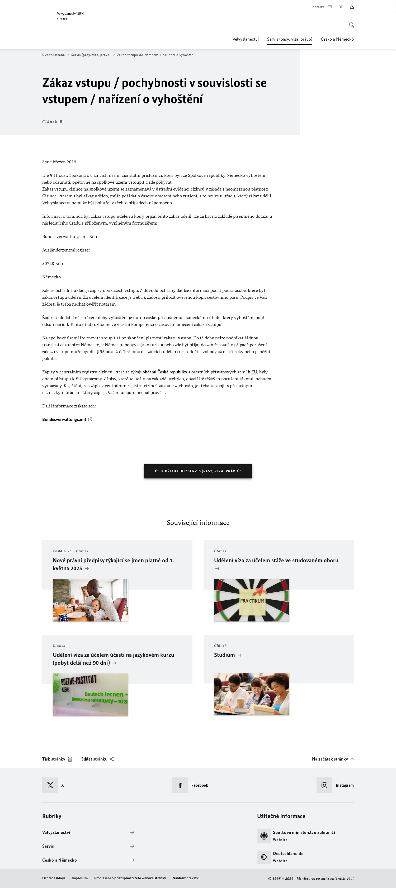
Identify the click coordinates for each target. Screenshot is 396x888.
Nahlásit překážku (187, 878)
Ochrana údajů (53, 878)
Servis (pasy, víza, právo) (289, 39)
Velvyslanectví (246, 39)
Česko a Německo (337, 39)
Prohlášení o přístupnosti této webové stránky (130, 878)
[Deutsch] (340, 7)
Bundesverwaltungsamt (64, 419)
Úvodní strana (55, 55)
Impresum (80, 878)
